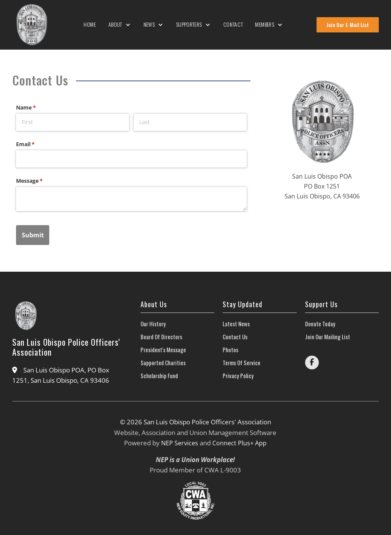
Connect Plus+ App (239, 443)
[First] (72, 122)
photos (230, 349)
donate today (320, 323)
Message (40, 181)
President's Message (163, 349)
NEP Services (179, 443)
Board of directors (161, 336)
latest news (236, 323)
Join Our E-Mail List (347, 25)
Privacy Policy (238, 375)
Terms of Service (241, 362)
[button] (119, 24)
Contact (233, 24)
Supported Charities (163, 362)
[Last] (190, 122)
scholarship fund (159, 375)
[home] (31, 25)
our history (153, 323)
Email (36, 144)
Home (90, 24)
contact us (235, 336)
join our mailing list (327, 336)
